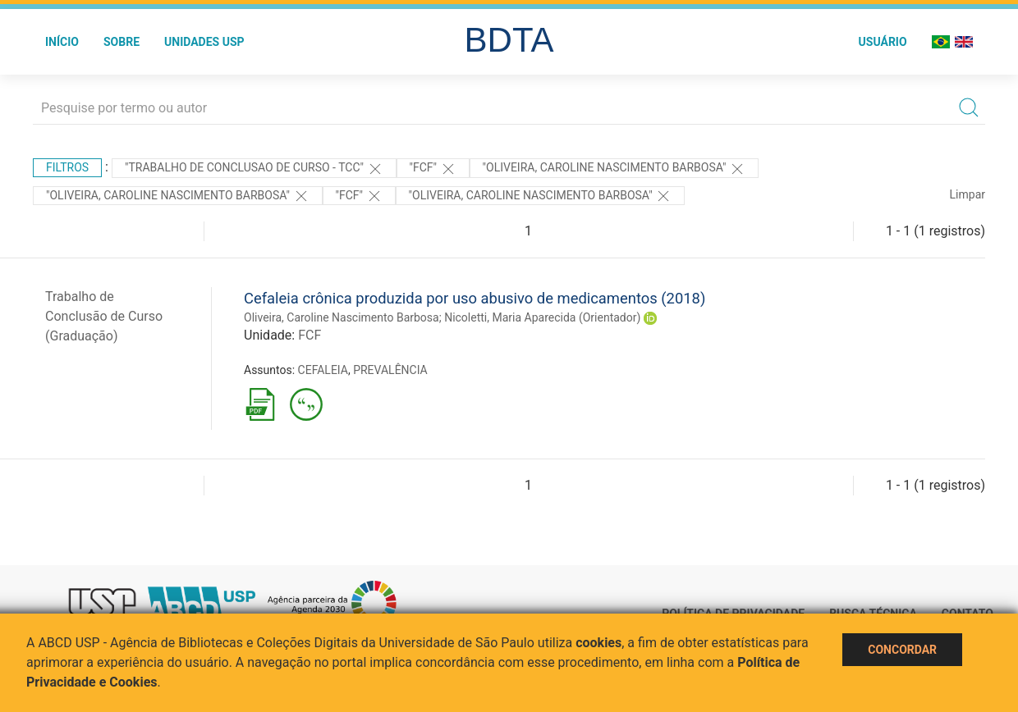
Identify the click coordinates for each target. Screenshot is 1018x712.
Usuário (883, 41)
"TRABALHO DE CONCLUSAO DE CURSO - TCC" (254, 169)
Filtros (67, 167)
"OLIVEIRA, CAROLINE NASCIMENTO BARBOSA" (614, 169)
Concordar (902, 649)
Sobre (121, 41)
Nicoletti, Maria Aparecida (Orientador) (542, 317)
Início (62, 41)
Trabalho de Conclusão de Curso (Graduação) (104, 316)
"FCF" (433, 169)
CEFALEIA (323, 370)
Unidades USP (204, 41)
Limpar (967, 194)
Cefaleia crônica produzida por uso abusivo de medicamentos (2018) (474, 298)
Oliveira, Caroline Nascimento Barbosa (341, 317)
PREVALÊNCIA (390, 370)
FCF (309, 335)
